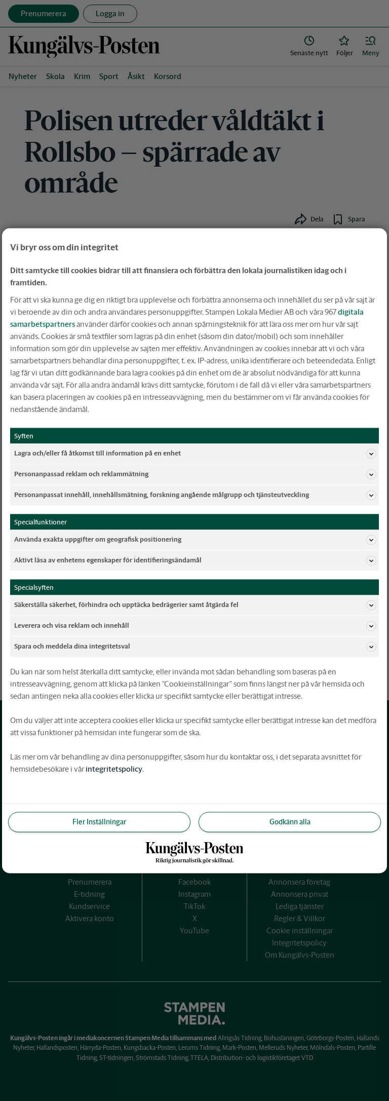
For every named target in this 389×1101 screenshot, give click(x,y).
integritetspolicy (114, 768)
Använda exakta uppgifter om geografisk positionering (195, 540)
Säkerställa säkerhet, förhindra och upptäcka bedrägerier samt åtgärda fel (195, 605)
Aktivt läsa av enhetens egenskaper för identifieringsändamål (195, 560)
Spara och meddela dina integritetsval (195, 646)
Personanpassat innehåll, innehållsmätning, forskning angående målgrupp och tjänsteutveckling (195, 495)
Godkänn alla (289, 821)
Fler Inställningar (99, 821)
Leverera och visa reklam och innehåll (195, 626)
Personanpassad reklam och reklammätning (195, 474)
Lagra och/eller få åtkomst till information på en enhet (195, 453)
